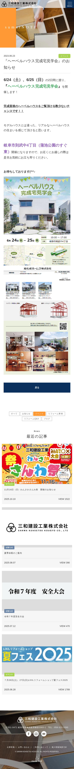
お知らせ (26, 414)
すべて (14, 414)
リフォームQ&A (31, 419)
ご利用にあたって (40, 747)
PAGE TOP (37, 761)
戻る (37, 387)
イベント (39, 414)
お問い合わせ (24, 747)
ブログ (47, 419)
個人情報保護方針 (59, 747)
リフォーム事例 (55, 414)
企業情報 (11, 747)
